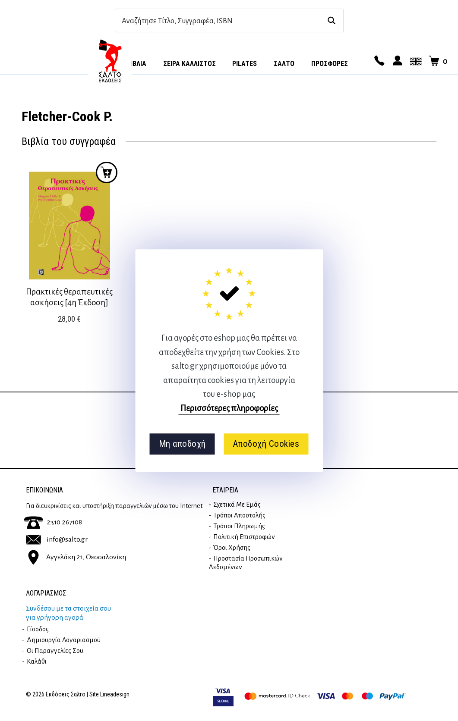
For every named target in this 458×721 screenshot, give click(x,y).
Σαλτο (284, 64)
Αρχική (110, 60)
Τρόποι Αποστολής (239, 515)
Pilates (244, 64)
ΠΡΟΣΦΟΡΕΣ (329, 64)
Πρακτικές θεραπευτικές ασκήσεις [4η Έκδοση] (69, 297)
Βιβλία (136, 64)
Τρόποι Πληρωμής (239, 526)
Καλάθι (37, 661)
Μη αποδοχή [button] (182, 444)
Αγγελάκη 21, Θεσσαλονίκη (76, 557)
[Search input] (220, 20)
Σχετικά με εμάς (237, 504)
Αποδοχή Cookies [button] (266, 444)
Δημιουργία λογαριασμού (64, 639)
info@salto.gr (57, 539)
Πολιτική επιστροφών (244, 536)
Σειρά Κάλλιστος (189, 64)
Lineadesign (115, 694)
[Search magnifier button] (331, 20)
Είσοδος (38, 629)
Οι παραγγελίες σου (55, 650)
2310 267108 (53, 522)
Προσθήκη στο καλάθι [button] (106, 172)
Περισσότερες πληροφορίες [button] (229, 408)
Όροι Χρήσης (231, 547)
